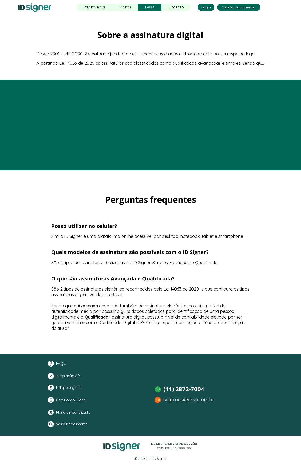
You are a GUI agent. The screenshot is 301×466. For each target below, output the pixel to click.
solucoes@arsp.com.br (188, 399)
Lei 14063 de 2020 (181, 289)
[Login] (206, 7)
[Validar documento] (238, 7)
